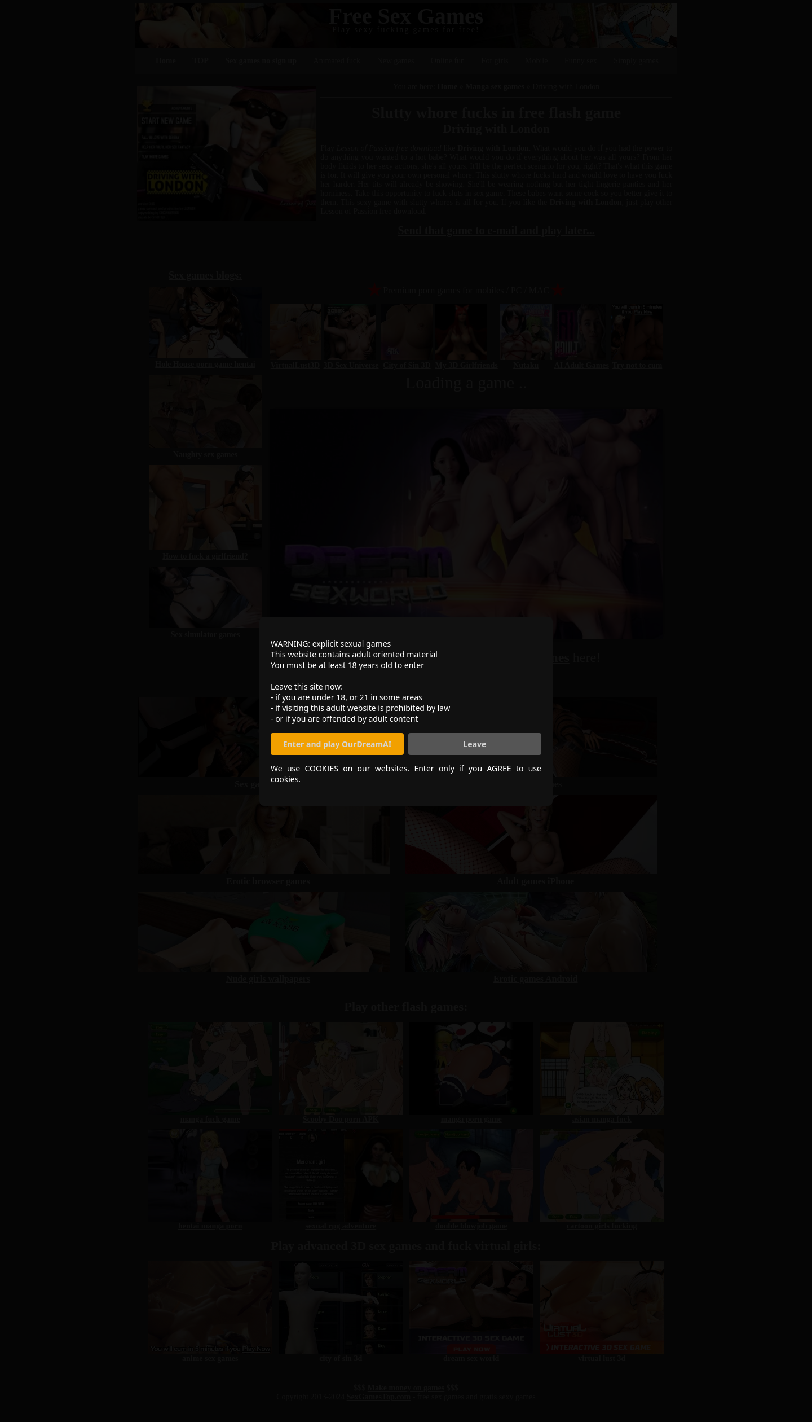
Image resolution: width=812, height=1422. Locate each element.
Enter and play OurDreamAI (337, 744)
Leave (475, 744)
